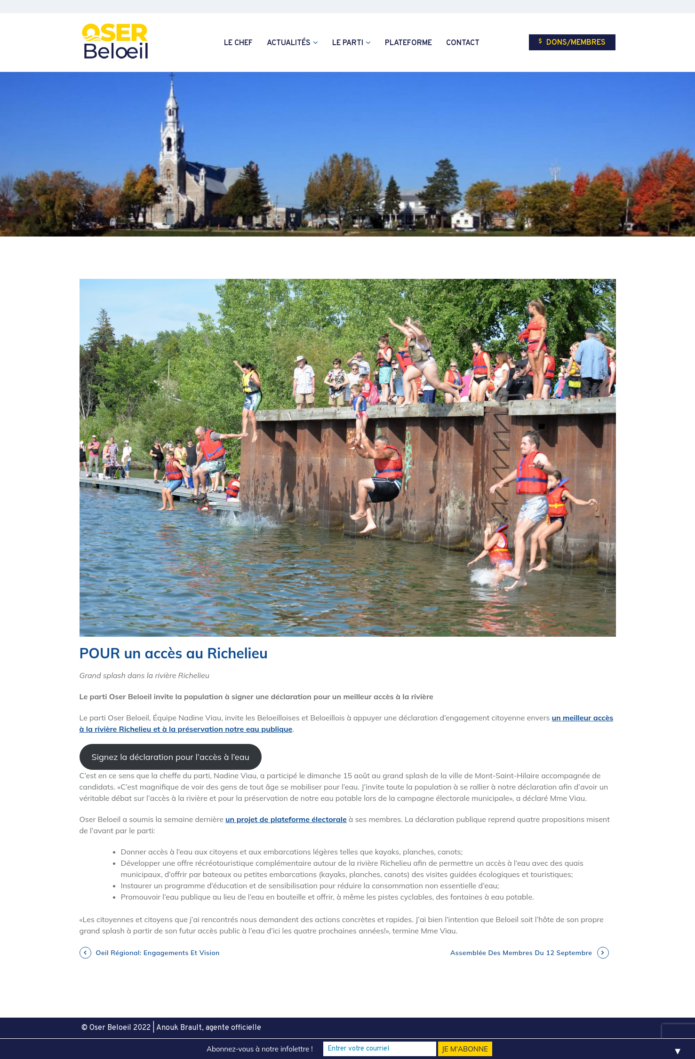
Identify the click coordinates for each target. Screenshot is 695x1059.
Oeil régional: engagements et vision (158, 952)
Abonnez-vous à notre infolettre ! (260, 1048)
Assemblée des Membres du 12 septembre (521, 952)
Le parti (347, 43)
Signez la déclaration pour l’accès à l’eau (170, 756)
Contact (462, 43)
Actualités (289, 43)
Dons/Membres (572, 42)
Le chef (238, 43)
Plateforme (408, 43)
